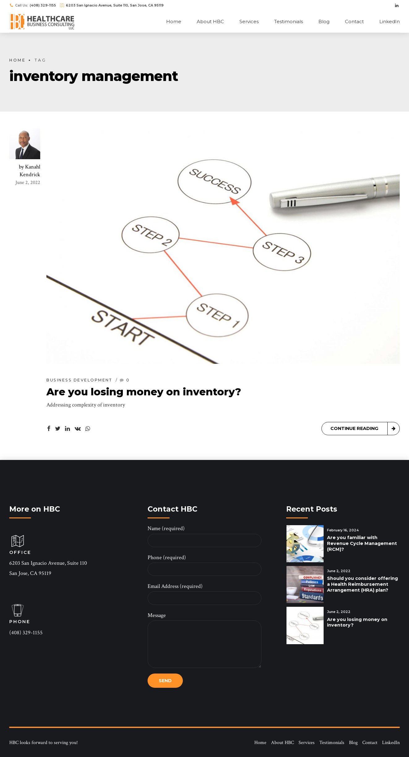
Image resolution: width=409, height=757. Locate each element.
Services (249, 21)
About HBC (210, 21)
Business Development (79, 380)
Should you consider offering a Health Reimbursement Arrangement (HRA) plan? (362, 584)
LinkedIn (389, 21)
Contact (354, 21)
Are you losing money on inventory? (143, 392)
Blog (323, 21)
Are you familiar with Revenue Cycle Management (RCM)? (362, 543)
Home (173, 21)
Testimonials (288, 21)
